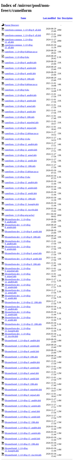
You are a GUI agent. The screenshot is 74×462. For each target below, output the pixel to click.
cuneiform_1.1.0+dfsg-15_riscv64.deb (21, 210)
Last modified (49, 18)
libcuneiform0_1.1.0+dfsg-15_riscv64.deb (23, 455)
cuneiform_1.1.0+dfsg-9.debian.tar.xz (21, 84)
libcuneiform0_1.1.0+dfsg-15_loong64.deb (16, 449)
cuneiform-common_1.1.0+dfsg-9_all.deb (23, 35)
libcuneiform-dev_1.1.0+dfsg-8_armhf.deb (23, 231)
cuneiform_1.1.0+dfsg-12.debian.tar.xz (21, 133)
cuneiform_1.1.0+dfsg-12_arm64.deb (21, 150)
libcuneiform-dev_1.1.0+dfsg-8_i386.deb (23, 237)
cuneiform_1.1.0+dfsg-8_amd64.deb (20, 62)
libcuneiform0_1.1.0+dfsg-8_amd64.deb (22, 340)
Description (67, 18)
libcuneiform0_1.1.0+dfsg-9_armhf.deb (22, 379)
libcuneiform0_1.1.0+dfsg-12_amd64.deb (23, 400)
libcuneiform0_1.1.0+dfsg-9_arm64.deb (22, 368)
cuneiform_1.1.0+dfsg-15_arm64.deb (21, 188)
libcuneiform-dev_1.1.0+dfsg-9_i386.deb (23, 264)
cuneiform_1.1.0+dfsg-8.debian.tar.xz (21, 52)
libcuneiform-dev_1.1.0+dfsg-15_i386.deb (23, 324)
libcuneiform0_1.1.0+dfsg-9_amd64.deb (22, 362)
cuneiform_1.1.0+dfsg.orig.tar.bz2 (19, 215)
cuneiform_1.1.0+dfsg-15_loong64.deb (22, 204)
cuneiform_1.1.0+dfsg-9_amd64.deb (20, 95)
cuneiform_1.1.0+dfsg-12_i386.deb (20, 166)
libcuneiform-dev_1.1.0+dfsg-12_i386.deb (23, 302)
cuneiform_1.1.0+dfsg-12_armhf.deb (21, 161)
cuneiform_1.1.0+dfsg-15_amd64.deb (21, 182)
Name (23, 18)
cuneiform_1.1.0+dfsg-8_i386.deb (19, 79)
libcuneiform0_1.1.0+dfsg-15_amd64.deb (23, 428)
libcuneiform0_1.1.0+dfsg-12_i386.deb (22, 422)
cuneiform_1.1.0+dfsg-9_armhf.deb (20, 111)
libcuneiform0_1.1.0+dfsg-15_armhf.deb (22, 438)
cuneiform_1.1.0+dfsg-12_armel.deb (21, 155)
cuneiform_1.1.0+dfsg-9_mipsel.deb (20, 128)
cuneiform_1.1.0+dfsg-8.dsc (17, 57)
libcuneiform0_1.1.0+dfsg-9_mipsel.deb (22, 395)
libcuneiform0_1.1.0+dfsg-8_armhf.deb (22, 351)
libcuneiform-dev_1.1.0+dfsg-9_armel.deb (23, 253)
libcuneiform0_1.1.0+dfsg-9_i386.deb (21, 384)
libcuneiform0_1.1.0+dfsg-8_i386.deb (21, 357)
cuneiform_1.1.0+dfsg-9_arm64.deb (20, 101)
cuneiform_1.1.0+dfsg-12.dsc (17, 139)
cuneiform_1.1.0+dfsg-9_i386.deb (19, 117)
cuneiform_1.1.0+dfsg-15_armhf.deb (21, 193)
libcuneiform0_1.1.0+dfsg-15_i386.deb (22, 444)
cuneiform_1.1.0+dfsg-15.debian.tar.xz (21, 171)
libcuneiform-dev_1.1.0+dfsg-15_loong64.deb (18, 329)
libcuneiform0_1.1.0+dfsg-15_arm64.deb (23, 433)
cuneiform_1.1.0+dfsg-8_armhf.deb (20, 73)
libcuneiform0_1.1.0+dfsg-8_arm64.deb (22, 346)
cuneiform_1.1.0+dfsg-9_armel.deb (20, 106)
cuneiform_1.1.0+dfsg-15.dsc (17, 177)
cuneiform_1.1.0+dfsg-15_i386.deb (20, 199)
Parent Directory (12, 25)
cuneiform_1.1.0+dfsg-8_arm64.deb (20, 68)
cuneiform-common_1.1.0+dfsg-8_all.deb (23, 30)
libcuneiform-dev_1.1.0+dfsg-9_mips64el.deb (18, 269)
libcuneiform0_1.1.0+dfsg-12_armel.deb (22, 411)
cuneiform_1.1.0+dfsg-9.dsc (17, 90)
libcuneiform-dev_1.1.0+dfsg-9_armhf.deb (23, 259)
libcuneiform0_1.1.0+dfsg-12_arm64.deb (23, 406)
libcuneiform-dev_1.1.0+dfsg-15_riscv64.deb (18, 335)
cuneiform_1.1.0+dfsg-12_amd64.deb (21, 144)
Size (59, 18)
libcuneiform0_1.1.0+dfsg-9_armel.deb (22, 373)
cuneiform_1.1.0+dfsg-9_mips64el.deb (21, 122)
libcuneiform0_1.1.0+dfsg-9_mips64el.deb (23, 389)
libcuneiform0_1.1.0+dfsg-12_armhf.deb (22, 417)
